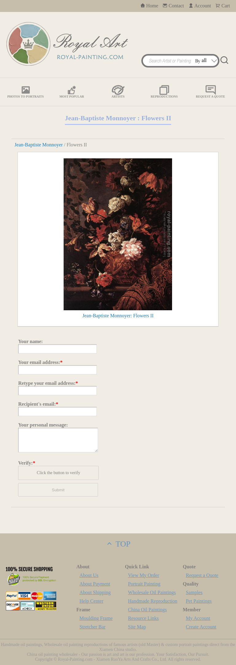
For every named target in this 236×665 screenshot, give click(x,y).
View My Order (143, 575)
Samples (194, 592)
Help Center (92, 601)
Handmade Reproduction (152, 601)
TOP (117, 543)
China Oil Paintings (147, 609)
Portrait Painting (144, 583)
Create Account (201, 626)
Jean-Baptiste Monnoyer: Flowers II (118, 315)
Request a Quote (202, 575)
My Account (198, 618)
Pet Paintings (199, 601)
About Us (89, 575)
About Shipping (95, 592)
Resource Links (143, 618)
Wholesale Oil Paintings (152, 592)
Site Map (137, 626)
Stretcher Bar (93, 626)
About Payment (95, 583)
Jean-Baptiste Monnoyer (38, 144)
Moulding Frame (96, 618)
